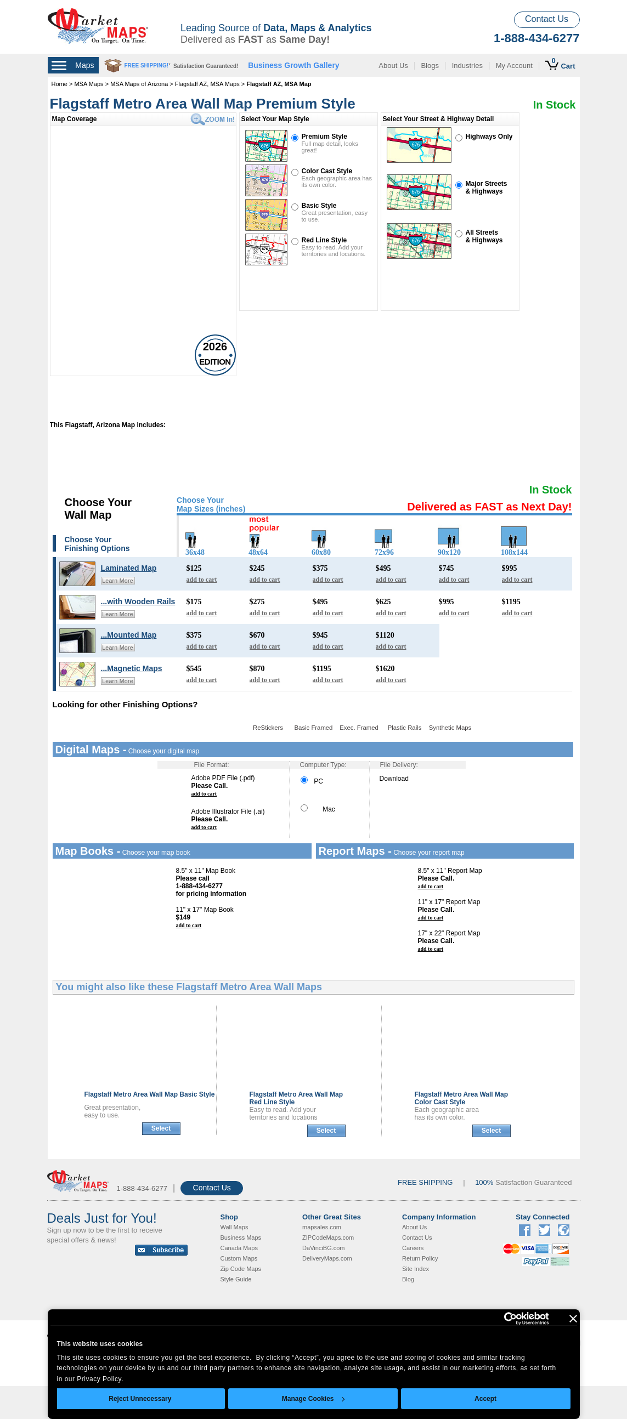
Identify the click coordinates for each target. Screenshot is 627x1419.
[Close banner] (573, 1318)
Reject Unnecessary (140, 1399)
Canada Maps (239, 1248)
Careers (412, 1248)
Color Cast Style (327, 171)
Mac (318, 809)
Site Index (415, 1268)
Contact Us (546, 19)
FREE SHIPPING (425, 1182)
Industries (467, 65)
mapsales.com (321, 1227)
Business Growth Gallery (294, 65)
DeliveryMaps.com (327, 1258)
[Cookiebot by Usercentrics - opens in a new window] (501, 1318)
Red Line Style (324, 240)
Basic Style (319, 205)
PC (312, 781)
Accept (485, 1399)
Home (59, 84)
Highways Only (489, 136)
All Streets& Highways (484, 236)
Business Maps (241, 1237)
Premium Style (324, 136)
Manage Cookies (313, 1399)
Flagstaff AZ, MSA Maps (207, 84)
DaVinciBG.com (323, 1248)
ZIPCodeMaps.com (328, 1237)
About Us (393, 65)
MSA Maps (88, 84)
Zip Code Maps (241, 1268)
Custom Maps (239, 1258)
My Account (514, 65)
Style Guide (236, 1279)
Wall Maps (234, 1227)
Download (394, 778)
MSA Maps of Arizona (139, 84)
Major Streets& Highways (486, 187)
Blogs (430, 65)
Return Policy (420, 1258)
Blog (408, 1279)
